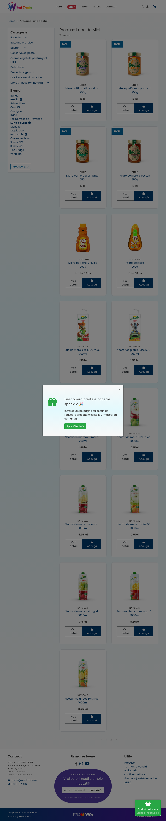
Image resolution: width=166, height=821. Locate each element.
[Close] (119, 389)
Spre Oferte (75, 426)
